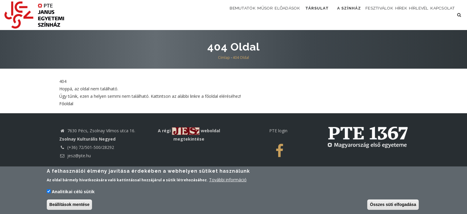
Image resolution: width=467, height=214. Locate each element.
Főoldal (66, 103)
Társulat (285, 14)
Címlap (224, 57)
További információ (228, 181)
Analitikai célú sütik (73, 193)
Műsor (221, 14)
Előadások (249, 14)
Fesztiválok (354, 14)
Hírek (383, 14)
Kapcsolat (439, 14)
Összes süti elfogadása (393, 205)
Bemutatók (192, 14)
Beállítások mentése (69, 205)
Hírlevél (408, 14)
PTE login (278, 130)
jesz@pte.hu (75, 155)
